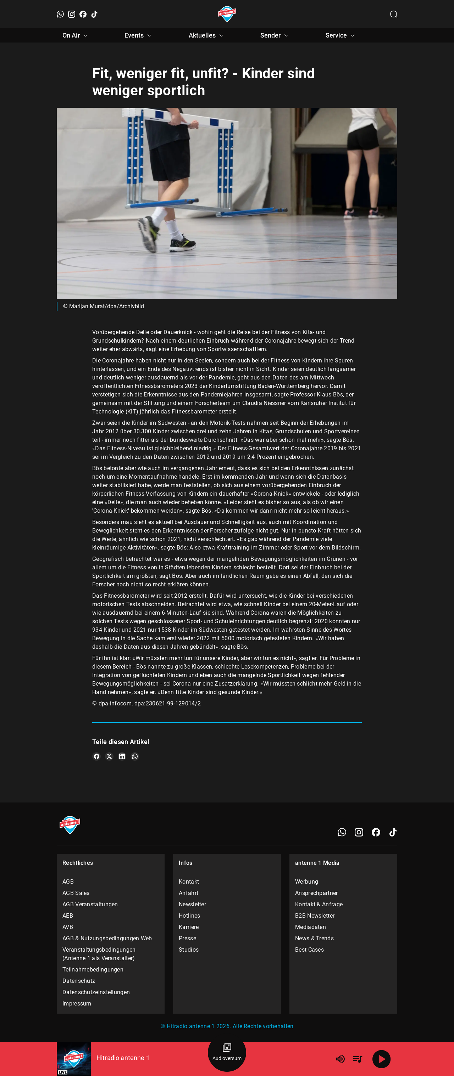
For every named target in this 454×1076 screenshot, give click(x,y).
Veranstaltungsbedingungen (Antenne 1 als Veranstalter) (99, 954)
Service (341, 35)
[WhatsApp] (60, 14)
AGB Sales (76, 893)
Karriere (189, 927)
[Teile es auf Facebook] (96, 756)
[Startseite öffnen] (227, 14)
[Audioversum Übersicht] (227, 1052)
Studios (189, 949)
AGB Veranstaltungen (90, 904)
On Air (76, 35)
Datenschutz (78, 981)
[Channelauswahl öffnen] (393, 14)
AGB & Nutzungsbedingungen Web (107, 938)
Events (139, 35)
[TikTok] (94, 14)
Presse (187, 938)
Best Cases (309, 949)
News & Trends (314, 938)
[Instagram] (71, 14)
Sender (275, 35)
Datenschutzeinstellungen (96, 992)
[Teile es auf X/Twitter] (109, 756)
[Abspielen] (382, 1059)
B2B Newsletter (314, 915)
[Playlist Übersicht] (357, 1059)
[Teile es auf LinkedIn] (122, 756)
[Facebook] (83, 14)
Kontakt (189, 881)
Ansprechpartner (316, 893)
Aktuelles (207, 35)
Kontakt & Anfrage (319, 904)
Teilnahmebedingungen (92, 969)
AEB (67, 915)
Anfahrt (188, 893)
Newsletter (192, 904)
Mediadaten (310, 927)
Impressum (77, 1003)
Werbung (306, 881)
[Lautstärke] (340, 1059)
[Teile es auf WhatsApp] (135, 756)
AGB (68, 881)
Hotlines (189, 915)
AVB (67, 927)
